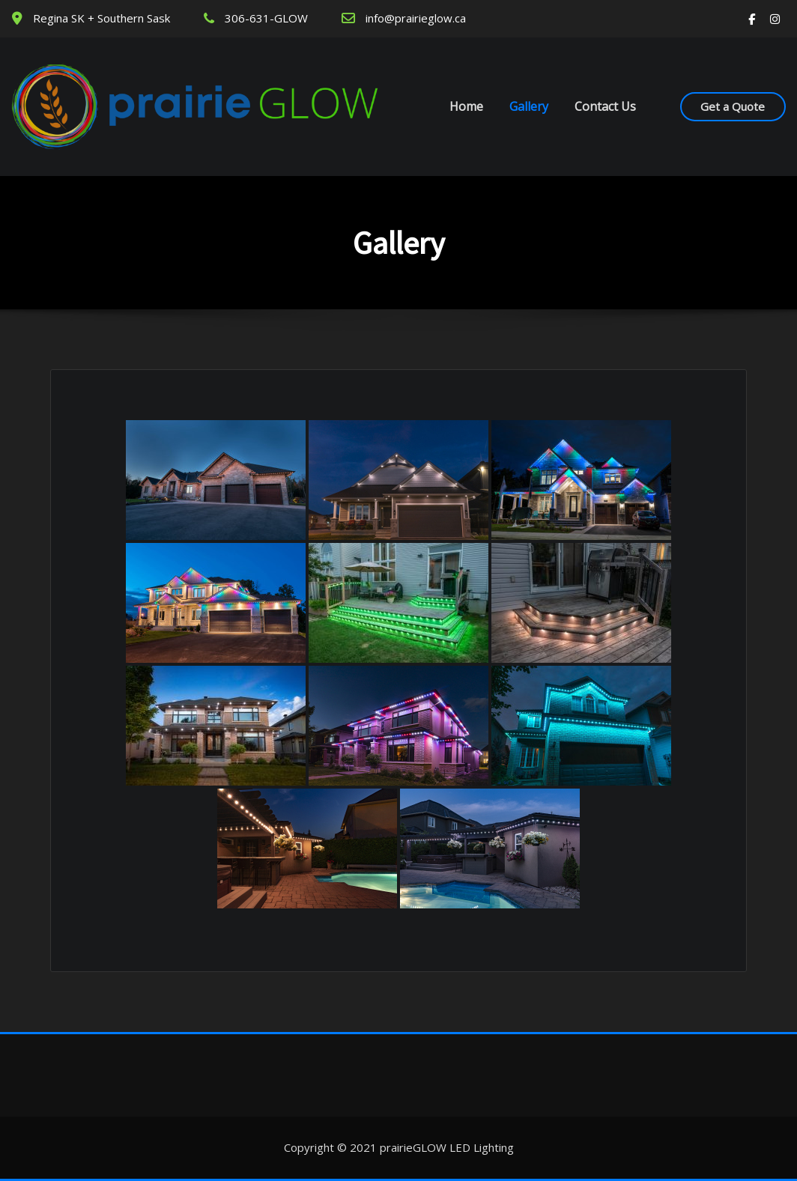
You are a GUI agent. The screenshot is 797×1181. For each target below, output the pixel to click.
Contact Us (605, 106)
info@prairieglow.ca (416, 17)
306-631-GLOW (266, 17)
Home (466, 106)
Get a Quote (732, 106)
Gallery (528, 106)
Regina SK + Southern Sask (101, 17)
